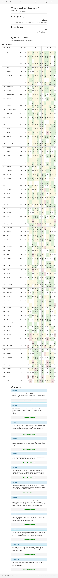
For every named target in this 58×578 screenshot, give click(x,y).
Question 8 (15, 497)
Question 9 (15, 514)
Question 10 (15, 529)
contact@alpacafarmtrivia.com (49, 575)
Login (52, 2)
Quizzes (26, 2)
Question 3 (15, 422)
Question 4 (15, 438)
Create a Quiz (34, 2)
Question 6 (15, 467)
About (21, 2)
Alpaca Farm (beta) (7, 2)
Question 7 (15, 482)
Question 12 (15, 559)
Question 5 (15, 453)
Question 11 (15, 544)
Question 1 (15, 390)
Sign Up (47, 2)
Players (41, 2)
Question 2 (15, 405)
